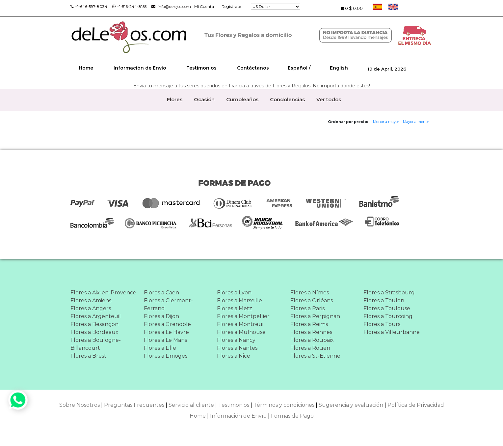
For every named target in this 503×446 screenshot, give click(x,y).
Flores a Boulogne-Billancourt (95, 344)
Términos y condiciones (283, 405)
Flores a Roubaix (312, 340)
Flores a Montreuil (241, 324)
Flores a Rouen (310, 348)
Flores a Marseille (239, 300)
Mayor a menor (416, 121)
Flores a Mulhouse (241, 332)
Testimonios (201, 68)
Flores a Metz (234, 308)
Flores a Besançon (94, 324)
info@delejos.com (171, 6)
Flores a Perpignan (315, 316)
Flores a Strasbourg (389, 292)
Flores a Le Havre (166, 332)
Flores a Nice (233, 356)
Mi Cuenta (204, 6)
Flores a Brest (88, 356)
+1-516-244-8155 (129, 6)
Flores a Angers (90, 308)
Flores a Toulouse (386, 308)
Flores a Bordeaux (94, 332)
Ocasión (204, 99)
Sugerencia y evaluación (351, 405)
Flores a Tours (381, 324)
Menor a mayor (386, 121)
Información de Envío (140, 68)
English (339, 68)
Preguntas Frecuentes (134, 405)
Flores (174, 99)
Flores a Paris (307, 308)
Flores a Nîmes (309, 292)
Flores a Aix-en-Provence (103, 292)
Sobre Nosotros (79, 405)
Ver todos (328, 99)
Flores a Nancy (236, 340)
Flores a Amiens (90, 300)
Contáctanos (253, 68)
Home (86, 68)
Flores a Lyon (234, 292)
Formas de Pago (292, 416)
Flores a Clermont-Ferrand (168, 304)
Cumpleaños (242, 99)
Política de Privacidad (415, 405)
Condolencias (287, 99)
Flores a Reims (309, 324)
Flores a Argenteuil (95, 316)
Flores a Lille (160, 348)
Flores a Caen (161, 292)
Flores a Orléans (311, 300)
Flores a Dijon (161, 316)
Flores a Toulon (383, 300)
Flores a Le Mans (165, 340)
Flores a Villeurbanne (391, 332)
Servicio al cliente (191, 405)
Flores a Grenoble (167, 324)
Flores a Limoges (165, 356)
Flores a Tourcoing (387, 316)
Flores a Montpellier (243, 316)
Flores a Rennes (311, 332)
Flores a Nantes (237, 348)
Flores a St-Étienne (315, 356)
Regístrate (231, 6)
